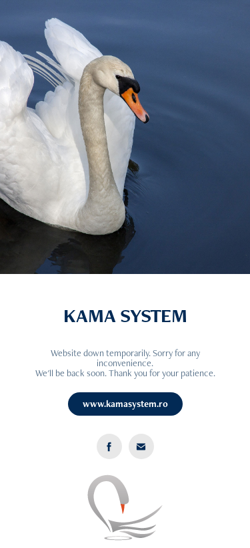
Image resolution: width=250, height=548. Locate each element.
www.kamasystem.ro (125, 404)
